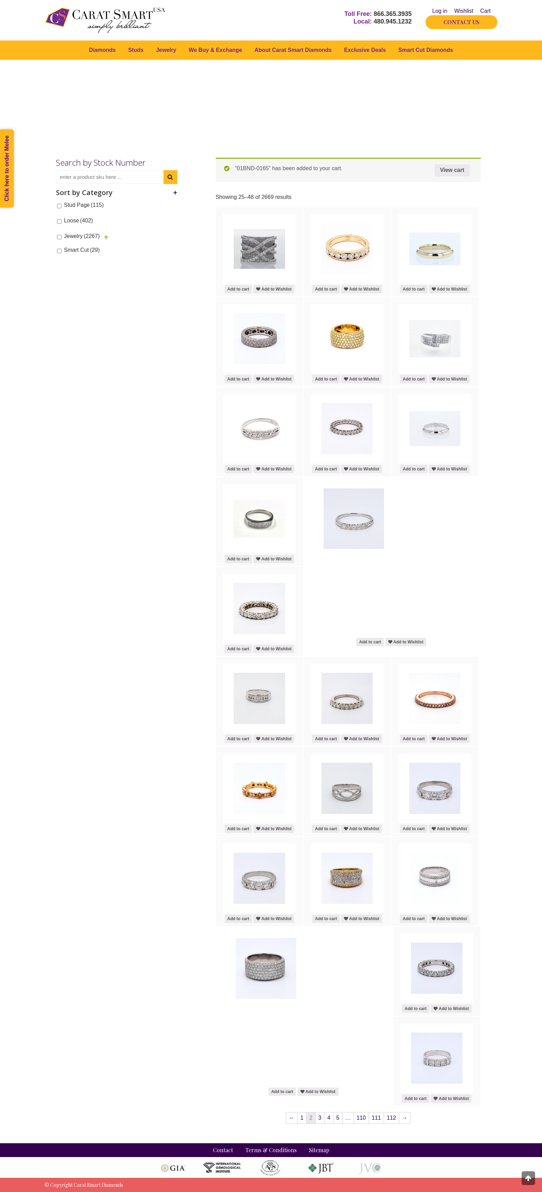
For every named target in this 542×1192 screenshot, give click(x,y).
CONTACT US (461, 22)
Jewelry (166, 50)
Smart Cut (82, 250)
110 (361, 1118)
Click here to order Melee (7, 168)
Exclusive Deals (365, 50)
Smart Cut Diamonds (425, 50)
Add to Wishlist (273, 289)
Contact (223, 1150)
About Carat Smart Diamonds (292, 50)
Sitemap (319, 1150)
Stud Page (84, 205)
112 (391, 1118)
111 (376, 1118)
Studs (135, 50)
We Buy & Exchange (215, 50)
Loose (78, 220)
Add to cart (238, 289)
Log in (440, 11)
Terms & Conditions (271, 1150)
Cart (485, 11)
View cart (452, 170)
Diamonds (102, 50)
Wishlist (463, 11)
